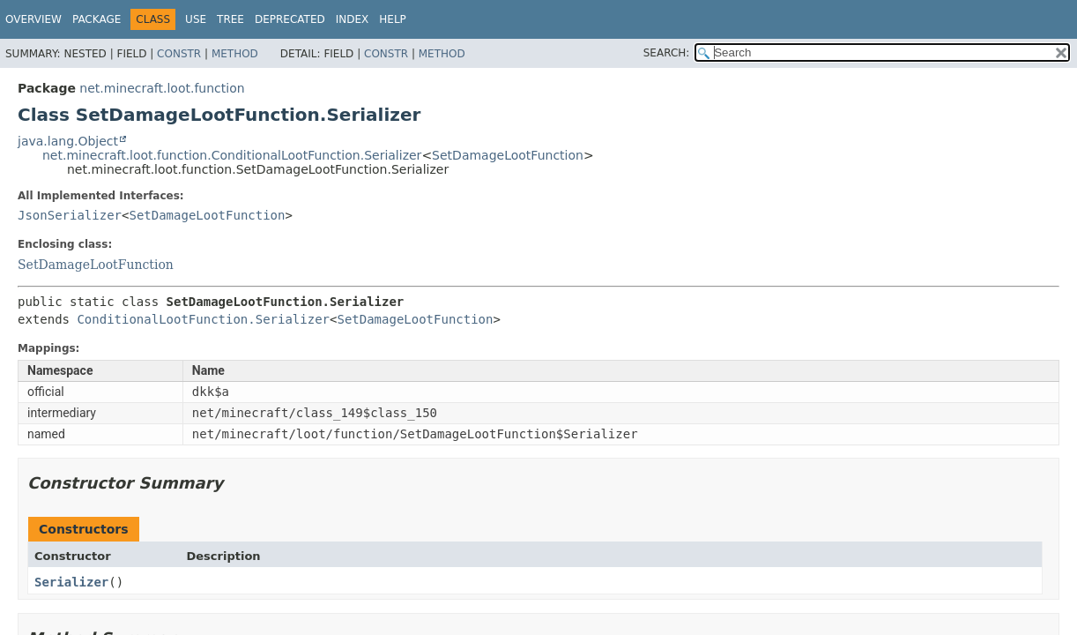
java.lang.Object (68, 141)
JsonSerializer (70, 215)
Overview (33, 19)
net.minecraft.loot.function (161, 88)
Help (392, 19)
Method (235, 54)
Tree (230, 19)
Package (96, 19)
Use (195, 19)
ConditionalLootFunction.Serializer (203, 319)
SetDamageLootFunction (507, 155)
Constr (179, 54)
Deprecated (290, 19)
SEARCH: (666, 53)
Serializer (71, 582)
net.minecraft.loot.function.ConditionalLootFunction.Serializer (231, 155)
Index (352, 19)
